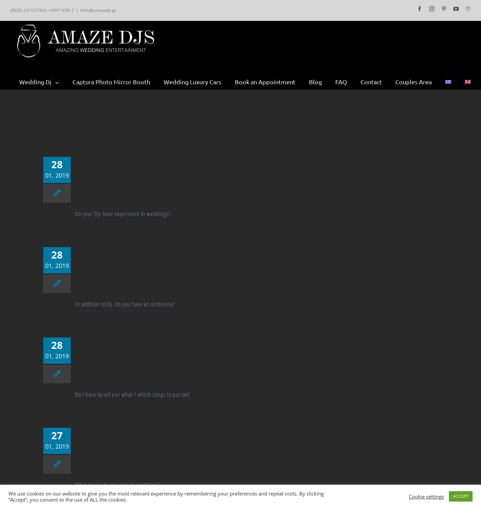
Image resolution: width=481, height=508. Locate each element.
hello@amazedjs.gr (98, 10)
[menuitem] (46, 82)
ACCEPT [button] (461, 496)
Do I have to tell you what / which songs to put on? (132, 394)
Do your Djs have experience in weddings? (123, 214)
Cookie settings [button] (426, 497)
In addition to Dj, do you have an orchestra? (124, 304)
